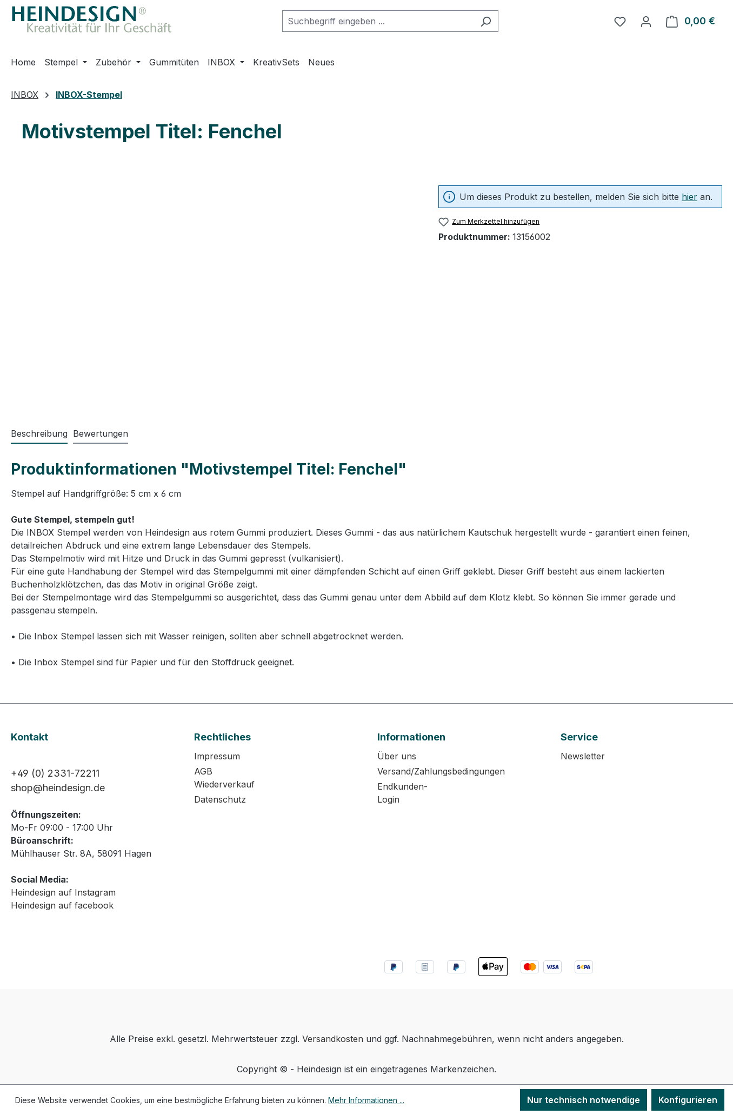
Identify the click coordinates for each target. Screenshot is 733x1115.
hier (689, 196)
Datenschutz (220, 799)
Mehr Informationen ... (366, 1100)
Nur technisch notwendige (583, 1099)
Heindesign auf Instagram (63, 892)
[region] (214, 288)
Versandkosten (332, 1038)
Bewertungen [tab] (100, 433)
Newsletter (583, 756)
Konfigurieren (687, 1099)
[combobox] (378, 21)
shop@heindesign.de (58, 787)
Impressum (217, 756)
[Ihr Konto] (646, 21)
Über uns (396, 756)
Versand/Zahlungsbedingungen (441, 771)
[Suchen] (485, 21)
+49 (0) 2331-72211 (55, 773)
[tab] (39, 434)
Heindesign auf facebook (62, 905)
